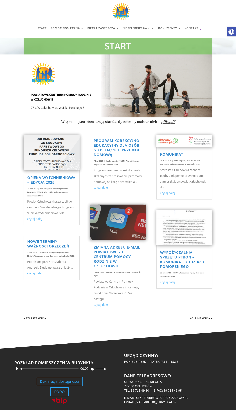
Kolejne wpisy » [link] (201, 318)
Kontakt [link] (191, 28)
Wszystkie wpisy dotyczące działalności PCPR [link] (54, 256)
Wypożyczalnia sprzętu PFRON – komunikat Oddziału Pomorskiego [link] (182, 259)
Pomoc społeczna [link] (65, 28)
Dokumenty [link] (167, 28)
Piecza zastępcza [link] (101, 28)
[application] (59, 369)
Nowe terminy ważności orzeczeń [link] (48, 244)
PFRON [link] (121, 161)
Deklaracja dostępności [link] (59, 381)
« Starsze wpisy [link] (35, 318)
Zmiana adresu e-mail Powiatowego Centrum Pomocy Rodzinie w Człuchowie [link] (117, 257)
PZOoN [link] (40, 192)
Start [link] (42, 28)
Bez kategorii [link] (46, 188)
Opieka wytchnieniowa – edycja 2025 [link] (51, 180)
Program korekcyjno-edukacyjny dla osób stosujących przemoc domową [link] (117, 148)
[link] (231, 31)
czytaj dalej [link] (34, 219)
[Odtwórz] (17, 369)
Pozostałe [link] (31, 192)
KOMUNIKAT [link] (171, 154)
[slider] (100, 369)
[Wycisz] (92, 369)
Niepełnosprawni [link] (136, 28)
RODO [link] (59, 391)
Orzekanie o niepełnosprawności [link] (54, 252)
